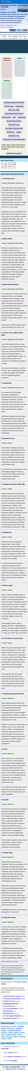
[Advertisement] (14, 46)
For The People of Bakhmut (12, 1016)
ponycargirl (4, 38)
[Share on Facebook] (12, 30)
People (3, 1028)
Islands (10, 1032)
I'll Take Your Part (9, 1001)
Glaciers (9, 1039)
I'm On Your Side (8, 1006)
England (3, 1030)
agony (7, 968)
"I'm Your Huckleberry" (11, 1008)
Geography (20, 1026)
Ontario (22, 1032)
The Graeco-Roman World (11, 999)
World (14, 1026)
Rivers (3, 1034)
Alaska (20, 1034)
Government (10, 1028)
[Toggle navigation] (25, 1)
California (4, 1032)
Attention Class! (8, 1013)
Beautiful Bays (8, 1011)
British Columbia (11, 1034)
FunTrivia (10, 1061)
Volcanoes (9, 1036)
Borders (16, 1032)
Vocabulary (19, 1028)
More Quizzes (15, 1056)
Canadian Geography (14, 1030)
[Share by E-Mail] (24, 30)
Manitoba (23, 1036)
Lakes (3, 1036)
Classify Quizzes (6, 1026)
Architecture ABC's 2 (11, 1018)
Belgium (16, 1036)
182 (25, 38)
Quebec (3, 1039)
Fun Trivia (6, 1)
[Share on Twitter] (19, 30)
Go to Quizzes (11, 1052)
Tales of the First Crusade (11, 996)
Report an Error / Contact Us (15, 1069)
